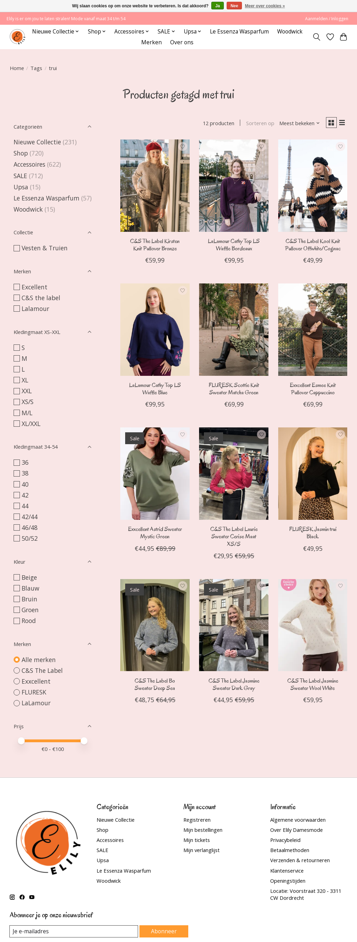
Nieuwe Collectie (38, 142)
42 (25, 495)
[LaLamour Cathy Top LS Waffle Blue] (155, 331)
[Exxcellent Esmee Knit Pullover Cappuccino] (313, 331)
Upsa (21, 187)
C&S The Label (42, 670)
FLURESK (34, 692)
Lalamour (35, 308)
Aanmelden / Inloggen (326, 19)
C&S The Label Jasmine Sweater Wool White (312, 685)
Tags (36, 67)
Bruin (29, 599)
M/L (27, 413)
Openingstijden (287, 880)
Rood (29, 620)
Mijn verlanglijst (201, 849)
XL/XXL (31, 423)
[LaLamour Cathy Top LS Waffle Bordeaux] (233, 187)
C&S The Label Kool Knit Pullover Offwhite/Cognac (313, 246)
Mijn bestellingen (202, 829)
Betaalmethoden (289, 849)
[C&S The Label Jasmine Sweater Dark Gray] (233, 626)
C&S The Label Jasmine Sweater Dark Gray (233, 685)
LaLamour (36, 703)
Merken (151, 42)
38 (25, 473)
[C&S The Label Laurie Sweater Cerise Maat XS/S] (233, 475)
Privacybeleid (285, 839)
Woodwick (290, 31)
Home (17, 67)
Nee (234, 5)
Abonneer (164, 931)
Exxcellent (36, 681)
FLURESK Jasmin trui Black (312, 534)
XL (25, 380)
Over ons (181, 42)
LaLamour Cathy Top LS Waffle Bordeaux (234, 246)
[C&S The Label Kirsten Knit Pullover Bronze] (155, 187)
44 (25, 506)
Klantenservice (287, 870)
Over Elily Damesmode (296, 829)
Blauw (30, 588)
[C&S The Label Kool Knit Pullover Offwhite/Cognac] (313, 187)
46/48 (30, 527)
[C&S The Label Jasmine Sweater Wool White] (313, 626)
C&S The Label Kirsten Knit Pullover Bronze (155, 246)
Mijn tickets (196, 839)
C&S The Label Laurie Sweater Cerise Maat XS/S (234, 537)
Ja (217, 5)
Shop (21, 153)
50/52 (30, 538)
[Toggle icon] (316, 37)
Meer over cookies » (265, 5)
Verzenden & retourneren (300, 860)
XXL (27, 391)
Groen (30, 610)
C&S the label (41, 298)
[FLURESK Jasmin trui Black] (313, 475)
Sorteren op (258, 123)
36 (25, 462)
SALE (20, 176)
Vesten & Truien (45, 248)
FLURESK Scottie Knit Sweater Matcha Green (233, 390)
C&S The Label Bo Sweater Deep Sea (155, 685)
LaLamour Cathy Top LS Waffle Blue (155, 390)
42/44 (30, 516)
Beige (29, 577)
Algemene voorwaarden (298, 819)
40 (25, 484)
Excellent (34, 287)
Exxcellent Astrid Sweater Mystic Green (155, 534)
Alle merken (39, 659)
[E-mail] (74, 931)
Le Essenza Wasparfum (239, 31)
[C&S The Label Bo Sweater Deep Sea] (155, 626)
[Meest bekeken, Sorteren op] (297, 123)
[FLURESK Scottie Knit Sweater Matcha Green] (233, 331)
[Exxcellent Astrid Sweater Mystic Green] (155, 475)
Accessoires (29, 164)
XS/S (27, 401)
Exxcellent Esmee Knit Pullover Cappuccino (313, 390)
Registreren (197, 819)
